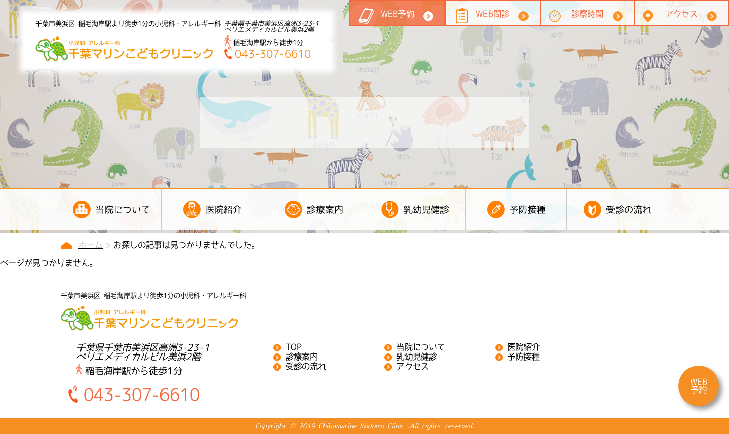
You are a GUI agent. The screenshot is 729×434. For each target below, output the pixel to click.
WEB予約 (397, 14)
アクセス (681, 14)
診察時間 (587, 14)
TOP (294, 347)
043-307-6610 (267, 54)
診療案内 (302, 356)
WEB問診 (492, 14)
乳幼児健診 (416, 356)
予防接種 (523, 356)
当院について (420, 347)
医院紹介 (523, 347)
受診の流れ (306, 366)
